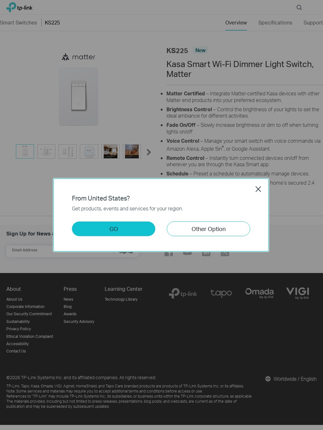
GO (113, 228)
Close (258, 189)
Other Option (209, 228)
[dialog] (161, 215)
